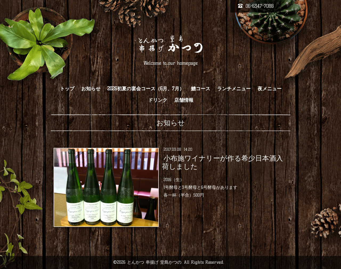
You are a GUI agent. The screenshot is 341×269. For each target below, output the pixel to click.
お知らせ (90, 89)
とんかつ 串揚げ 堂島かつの (154, 262)
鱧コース (200, 89)
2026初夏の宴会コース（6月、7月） (145, 89)
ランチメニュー (234, 89)
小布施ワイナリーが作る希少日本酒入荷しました (222, 162)
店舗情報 (183, 100)
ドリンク (157, 100)
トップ (67, 89)
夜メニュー (270, 89)
